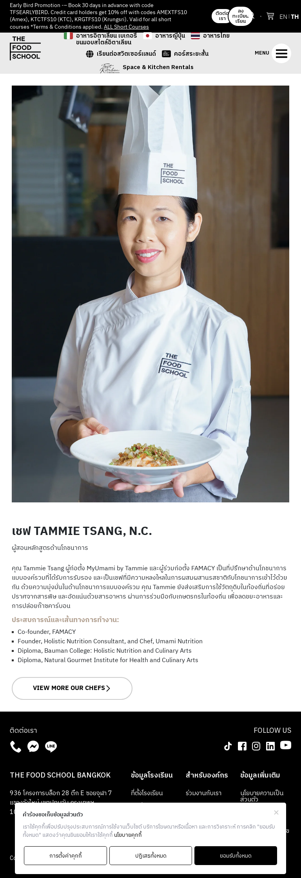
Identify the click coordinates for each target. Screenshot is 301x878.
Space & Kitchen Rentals (158, 68)
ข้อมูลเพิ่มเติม (260, 775)
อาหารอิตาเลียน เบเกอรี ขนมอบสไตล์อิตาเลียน (106, 39)
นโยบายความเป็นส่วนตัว (261, 796)
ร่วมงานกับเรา (203, 793)
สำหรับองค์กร (207, 775)
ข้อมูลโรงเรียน (152, 775)
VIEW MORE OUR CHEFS (72, 688)
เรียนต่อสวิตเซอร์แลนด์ (126, 55)
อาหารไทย (216, 37)
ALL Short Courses (126, 26)
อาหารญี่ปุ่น (170, 37)
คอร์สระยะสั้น (191, 55)
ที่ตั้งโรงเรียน (147, 793)
